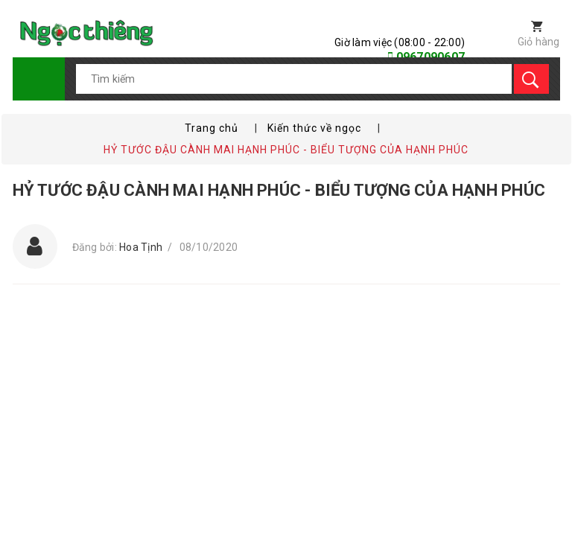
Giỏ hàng (539, 42)
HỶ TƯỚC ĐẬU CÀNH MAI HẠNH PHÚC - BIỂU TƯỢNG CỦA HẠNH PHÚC (279, 190)
